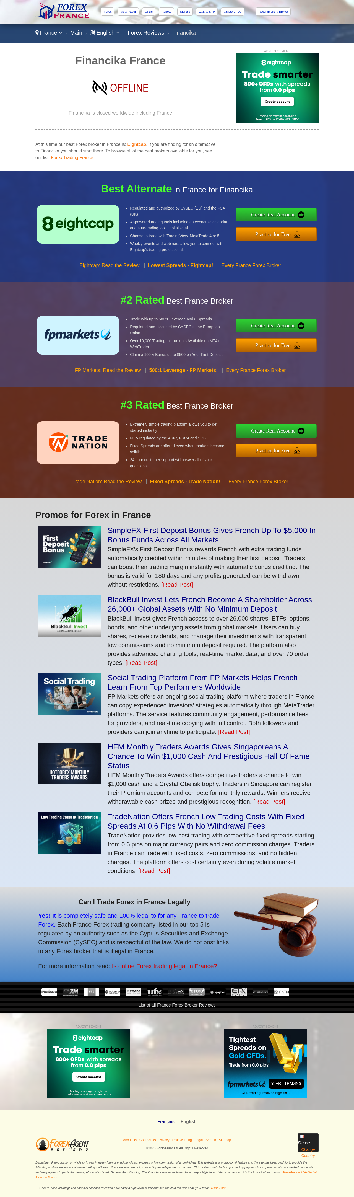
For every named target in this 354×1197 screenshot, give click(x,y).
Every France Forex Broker (251, 272)
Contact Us (147, 1140)
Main (76, 33)
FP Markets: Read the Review (108, 377)
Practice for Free (280, 233)
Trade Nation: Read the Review (107, 488)
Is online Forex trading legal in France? (154, 963)
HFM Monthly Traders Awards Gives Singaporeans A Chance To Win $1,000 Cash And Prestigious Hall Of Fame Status (209, 756)
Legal (199, 1140)
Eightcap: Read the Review (109, 272)
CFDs (149, 11)
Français (165, 1121)
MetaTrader (128, 11)
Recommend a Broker (273, 11)
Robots (166, 11)
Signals (185, 11)
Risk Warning (182, 1140)
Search (210, 1140)
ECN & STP (207, 11)
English (105, 33)
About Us (130, 1140)
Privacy (163, 1140)
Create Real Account (280, 215)
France (48, 33)
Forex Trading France (72, 157)
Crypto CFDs (232, 11)
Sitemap (225, 1140)
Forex (107, 11)
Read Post (218, 1188)
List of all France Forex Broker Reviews (176, 1005)
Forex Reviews (146, 33)
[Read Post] (177, 584)
